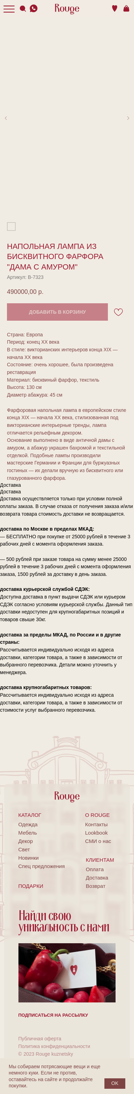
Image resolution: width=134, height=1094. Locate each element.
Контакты (96, 824)
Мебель (27, 833)
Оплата (95, 869)
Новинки (28, 858)
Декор (25, 841)
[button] (53, 1015)
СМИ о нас (98, 841)
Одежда (28, 824)
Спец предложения (41, 866)
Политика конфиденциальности (54, 1046)
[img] (34, 8)
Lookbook (96, 833)
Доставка (97, 878)
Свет (24, 849)
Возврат (95, 886)
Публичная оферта (40, 1038)
